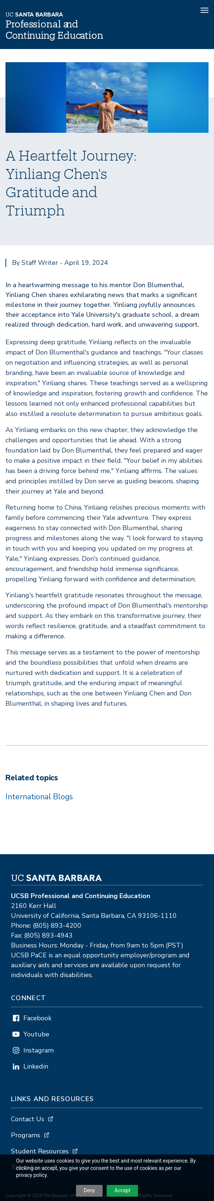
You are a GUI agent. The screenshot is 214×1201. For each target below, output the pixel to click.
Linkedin (35, 1066)
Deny (89, 1190)
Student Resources (40, 1151)
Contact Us (27, 1119)
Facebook (37, 1018)
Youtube (36, 1034)
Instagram (38, 1050)
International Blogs (39, 797)
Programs (25, 1135)
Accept (122, 1190)
